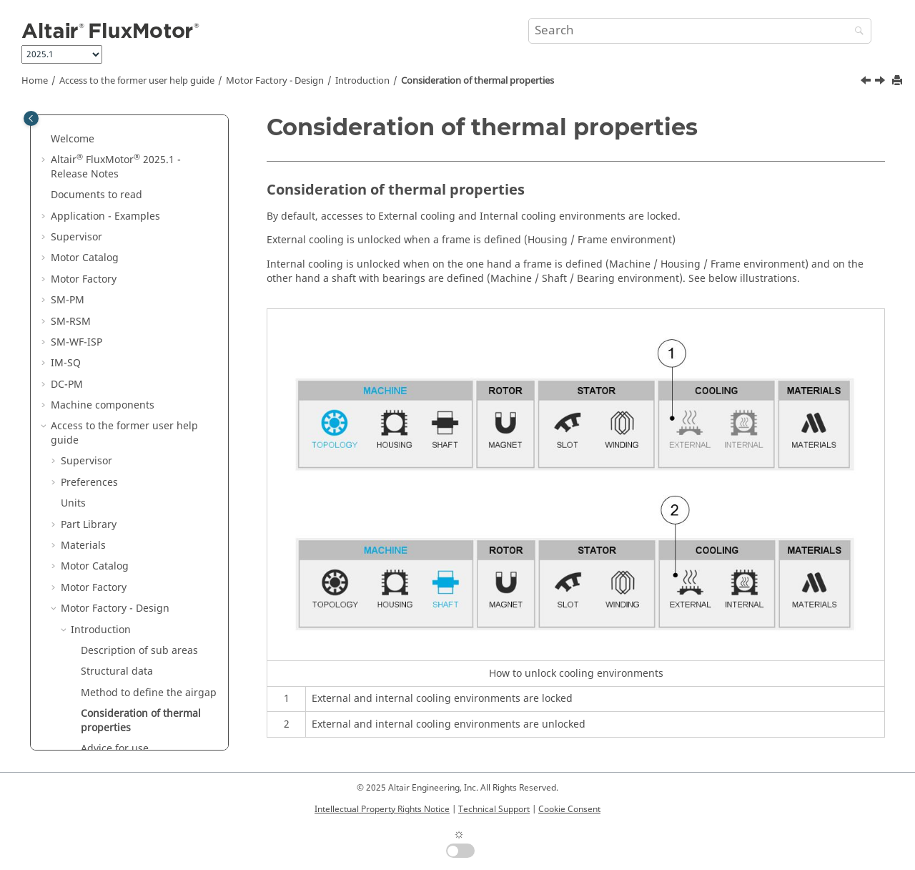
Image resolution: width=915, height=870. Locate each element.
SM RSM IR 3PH (107, 597)
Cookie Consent (569, 809)
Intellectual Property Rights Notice (382, 809)
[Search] (856, 32)
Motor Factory (94, 330)
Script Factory (93, 722)
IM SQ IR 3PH (102, 617)
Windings (94, 513)
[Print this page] (898, 81)
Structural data (117, 414)
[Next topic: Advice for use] (881, 82)
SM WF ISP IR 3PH (113, 576)
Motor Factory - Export (114, 702)
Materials (83, 288)
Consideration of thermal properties (477, 80)
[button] (45, 128)
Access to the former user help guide (136, 80)
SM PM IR (94, 534)
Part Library (89, 267)
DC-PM (67, 127)
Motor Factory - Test (108, 681)
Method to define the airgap (149, 436)
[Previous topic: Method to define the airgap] (867, 82)
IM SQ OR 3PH (105, 639)
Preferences (89, 225)
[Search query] (699, 31)
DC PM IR (93, 660)
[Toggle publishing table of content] (31, 118)
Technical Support (494, 809)
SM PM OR (96, 554)
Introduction (362, 80)
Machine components (102, 148)
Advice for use (115, 491)
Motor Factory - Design (275, 80)
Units (73, 246)
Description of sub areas (139, 393)
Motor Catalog (95, 309)
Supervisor (86, 204)
